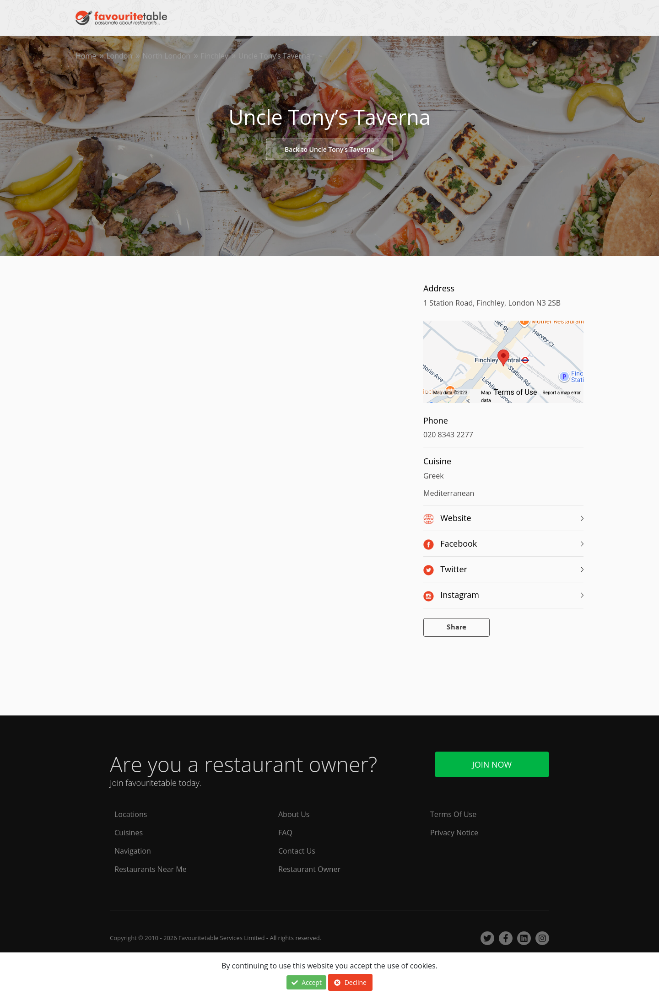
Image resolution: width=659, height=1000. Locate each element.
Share (456, 627)
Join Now (492, 764)
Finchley (214, 56)
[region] (503, 366)
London (119, 56)
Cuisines (128, 833)
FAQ (285, 833)
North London (166, 56)
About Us (294, 814)
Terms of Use (515, 392)
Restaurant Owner (309, 869)
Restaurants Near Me (150, 869)
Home (86, 56)
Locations (130, 814)
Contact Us (296, 851)
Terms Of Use (453, 814)
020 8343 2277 (448, 435)
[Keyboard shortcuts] (426, 393)
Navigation (132, 851)
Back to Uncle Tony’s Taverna (329, 149)
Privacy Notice (454, 833)
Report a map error (562, 392)
